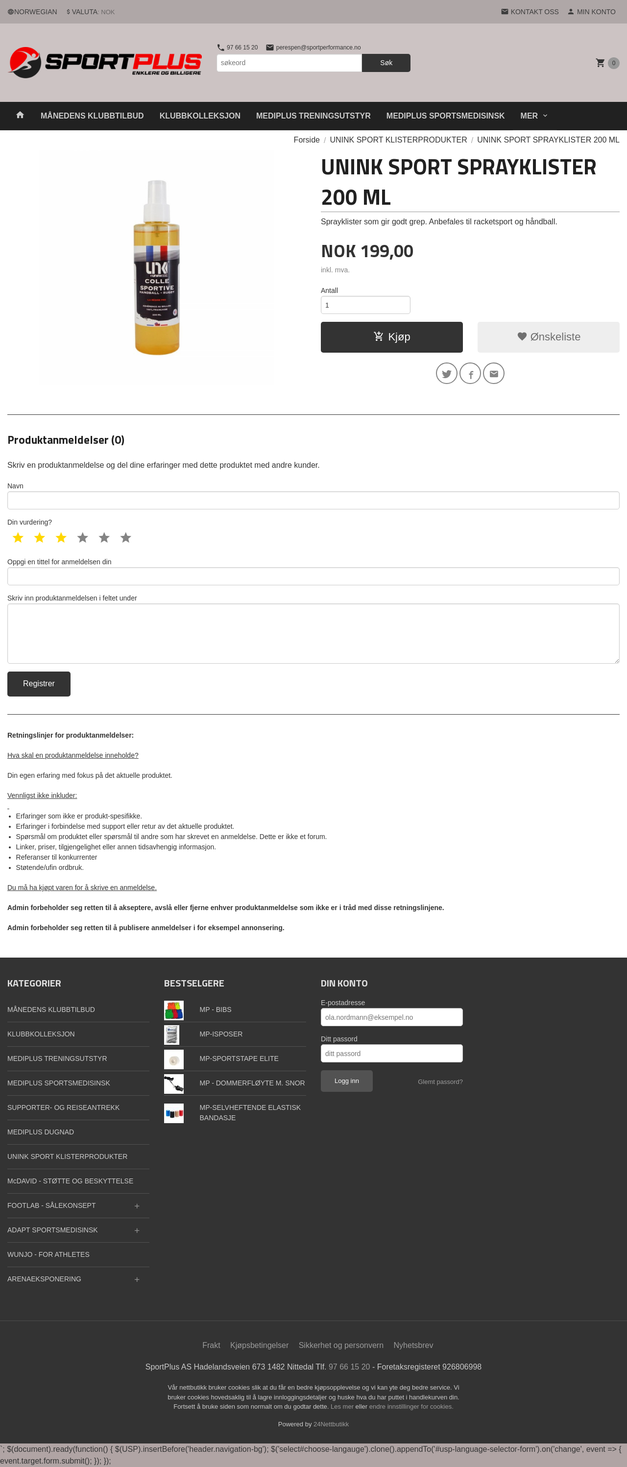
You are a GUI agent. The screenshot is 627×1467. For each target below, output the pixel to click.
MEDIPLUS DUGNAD (40, 1132)
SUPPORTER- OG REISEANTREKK (63, 1107)
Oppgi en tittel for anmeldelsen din (313, 571)
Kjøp (391, 337)
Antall (329, 290)
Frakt (211, 1345)
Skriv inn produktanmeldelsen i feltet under (313, 629)
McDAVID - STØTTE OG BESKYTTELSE (70, 1181)
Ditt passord (339, 1039)
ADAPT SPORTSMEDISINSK (52, 1230)
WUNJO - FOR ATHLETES (48, 1254)
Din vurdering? (29, 522)
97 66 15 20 (237, 47)
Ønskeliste (549, 337)
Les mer (343, 1406)
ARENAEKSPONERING (44, 1279)
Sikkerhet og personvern (341, 1345)
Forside (307, 140)
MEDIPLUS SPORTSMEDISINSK (445, 116)
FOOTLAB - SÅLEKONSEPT (51, 1205)
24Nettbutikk (331, 1424)
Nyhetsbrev (414, 1345)
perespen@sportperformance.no (313, 47)
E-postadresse (343, 1003)
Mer (529, 116)
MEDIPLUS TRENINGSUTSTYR (313, 116)
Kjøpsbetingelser (259, 1345)
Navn (313, 495)
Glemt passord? (440, 1081)
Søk (386, 63)
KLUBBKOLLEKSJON (200, 116)
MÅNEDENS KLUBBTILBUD (92, 116)
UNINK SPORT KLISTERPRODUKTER (67, 1156)
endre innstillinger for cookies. (411, 1406)
